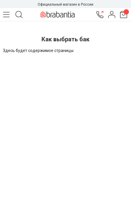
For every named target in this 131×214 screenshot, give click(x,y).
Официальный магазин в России (65, 4)
